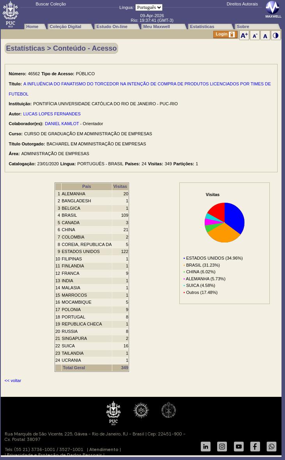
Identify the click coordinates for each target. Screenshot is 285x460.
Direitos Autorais (242, 4)
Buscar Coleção (51, 4)
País (86, 186)
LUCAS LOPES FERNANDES (52, 113)
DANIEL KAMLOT (62, 123)
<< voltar (13, 380)
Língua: (126, 7)
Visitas (120, 186)
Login (225, 34)
